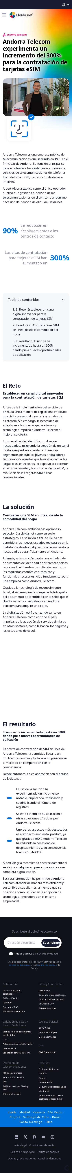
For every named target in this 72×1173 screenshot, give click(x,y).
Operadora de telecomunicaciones (14, 1065)
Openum (7, 1002)
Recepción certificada (14, 1011)
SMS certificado (10, 998)
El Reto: (33, 314)
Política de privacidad (22, 1152)
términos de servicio (46, 964)
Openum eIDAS (10, 1007)
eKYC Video (44, 1027)
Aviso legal (20, 1145)
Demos (42, 1078)
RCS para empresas (12, 1072)
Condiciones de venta (42, 1145)
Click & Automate (47, 1052)
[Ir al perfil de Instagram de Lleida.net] (52, 1137)
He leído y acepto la (36, 953)
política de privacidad (46, 953)
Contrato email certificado (52, 994)
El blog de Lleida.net (49, 1069)
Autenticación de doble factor (18, 1044)
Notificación (10, 984)
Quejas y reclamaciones (22, 1158)
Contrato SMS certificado (51, 999)
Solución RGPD (46, 1003)
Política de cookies (48, 1152)
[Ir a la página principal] (21, 15)
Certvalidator (9, 1048)
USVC (5, 1039)
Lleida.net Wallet (47, 1036)
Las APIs (43, 1073)
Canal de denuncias (49, 1158)
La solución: (36, 329)
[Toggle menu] (4, 15)
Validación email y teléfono (17, 1052)
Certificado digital (48, 1032)
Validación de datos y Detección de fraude (15, 1023)
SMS (5, 1081)
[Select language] (65, 4)
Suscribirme (51, 943)
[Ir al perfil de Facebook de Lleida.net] (34, 1137)
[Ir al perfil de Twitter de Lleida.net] (25, 1137)
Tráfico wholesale (12, 1093)
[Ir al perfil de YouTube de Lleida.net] (43, 1137)
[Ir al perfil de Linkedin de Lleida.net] (16, 1137)
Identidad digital (48, 1021)
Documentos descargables (52, 1086)
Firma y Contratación (51, 984)
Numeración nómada (14, 1077)
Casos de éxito (46, 1082)
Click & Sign (44, 990)
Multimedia (44, 1091)
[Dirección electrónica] (23, 943)
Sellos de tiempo (47, 1008)
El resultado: (37, 348)
